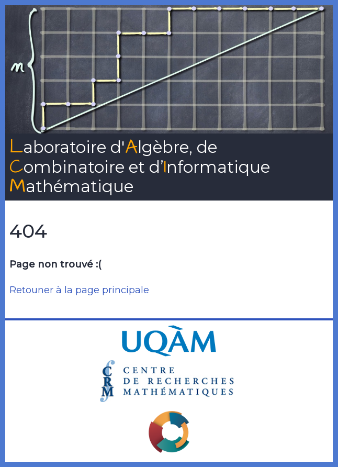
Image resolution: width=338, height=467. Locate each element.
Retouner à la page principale (79, 290)
